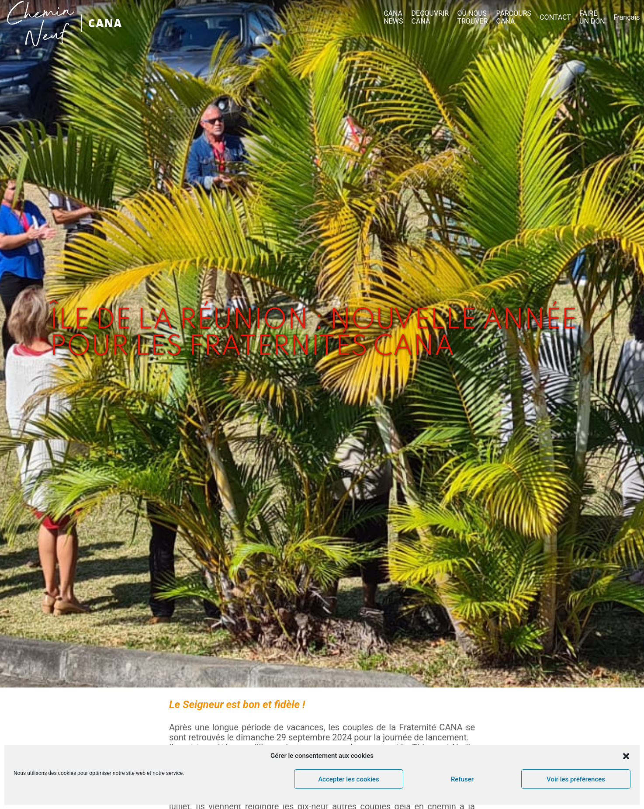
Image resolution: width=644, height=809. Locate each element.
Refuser (462, 779)
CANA (105, 23)
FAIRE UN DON (592, 17)
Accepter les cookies (348, 779)
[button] (626, 756)
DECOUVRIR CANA (430, 17)
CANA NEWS (393, 17)
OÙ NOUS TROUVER (472, 17)
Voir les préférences (576, 779)
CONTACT (555, 17)
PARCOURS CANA (513, 17)
